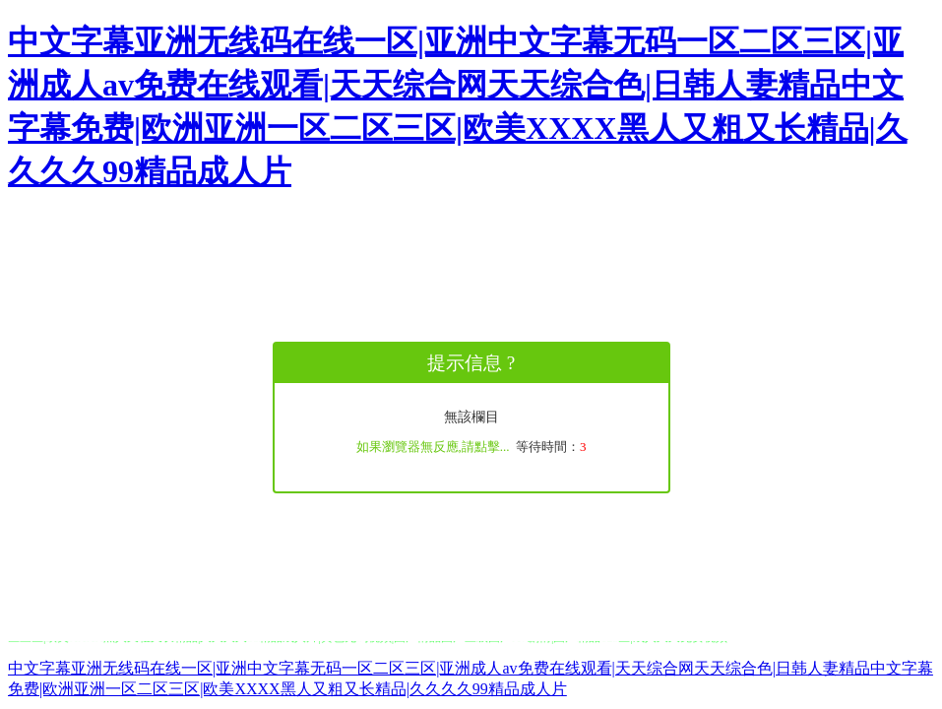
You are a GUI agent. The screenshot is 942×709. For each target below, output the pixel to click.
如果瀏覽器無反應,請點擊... (433, 446)
